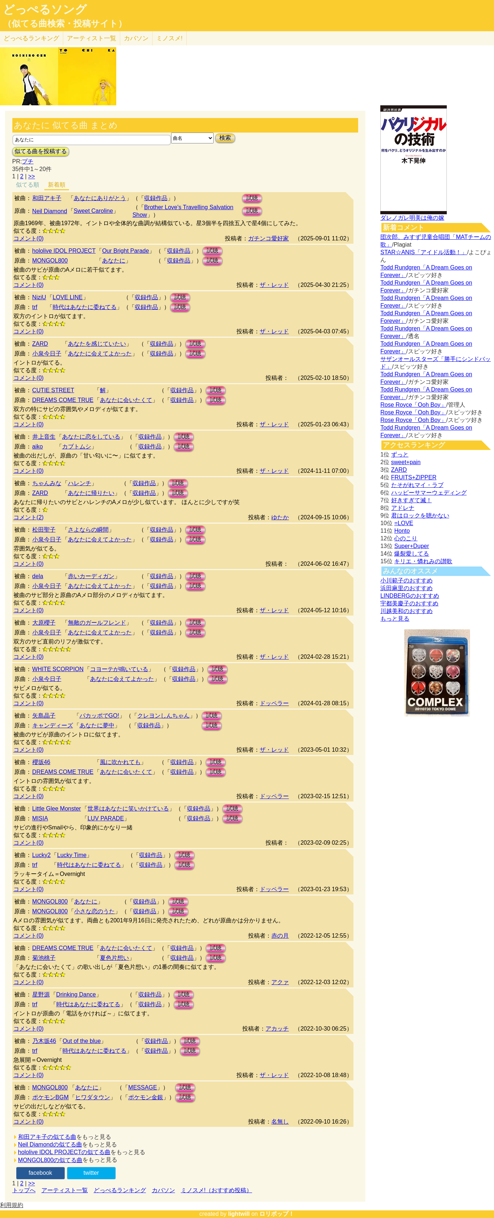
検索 (225, 138)
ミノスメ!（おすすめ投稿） (216, 1190)
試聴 (252, 198)
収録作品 (155, 198)
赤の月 (280, 936)
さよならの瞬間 (88, 530)
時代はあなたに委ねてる (85, 307)
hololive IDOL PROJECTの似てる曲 (64, 1152)
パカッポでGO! (99, 715)
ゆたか (280, 517)
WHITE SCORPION (58, 669)
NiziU (39, 297)
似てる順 (27, 185)
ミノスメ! (169, 38)
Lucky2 (41, 855)
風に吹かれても (120, 762)
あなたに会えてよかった (100, 353)
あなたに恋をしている (91, 437)
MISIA (40, 818)
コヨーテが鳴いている (119, 669)
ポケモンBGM (50, 1097)
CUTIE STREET (53, 390)
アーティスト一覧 (64, 1190)
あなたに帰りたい (91, 493)
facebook (40, 1173)
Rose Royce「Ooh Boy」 (413, 405)
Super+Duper (411, 546)
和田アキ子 (46, 198)
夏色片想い (114, 958)
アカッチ (277, 1029)
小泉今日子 (46, 353)
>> (31, 176)
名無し (280, 1121)
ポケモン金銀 (145, 1097)
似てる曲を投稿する (41, 151)
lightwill (239, 1214)
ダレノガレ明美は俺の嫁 (412, 218)
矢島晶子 (44, 715)
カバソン (136, 38)
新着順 (56, 185)
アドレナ (402, 508)
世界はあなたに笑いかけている (128, 808)
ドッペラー (274, 703)
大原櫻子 (44, 623)
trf (34, 307)
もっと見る (394, 619)
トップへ (24, 1190)
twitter (91, 1173)
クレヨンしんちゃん (163, 715)
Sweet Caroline (93, 211)
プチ (27, 161)
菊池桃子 (44, 958)
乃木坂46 (44, 1041)
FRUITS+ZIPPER (414, 477)
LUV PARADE (106, 818)
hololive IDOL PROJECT (64, 251)
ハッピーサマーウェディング (429, 493)
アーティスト (91, 38)
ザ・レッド (274, 285)
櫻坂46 (41, 762)
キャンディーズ (52, 725)
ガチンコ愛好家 (268, 238)
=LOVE (403, 523)
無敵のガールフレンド (97, 623)
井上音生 (44, 437)
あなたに (113, 260)
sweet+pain (406, 462)
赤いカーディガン (91, 576)
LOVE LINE (68, 297)
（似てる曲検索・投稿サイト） (65, 23)
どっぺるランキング (120, 1190)
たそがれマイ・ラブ (417, 485)
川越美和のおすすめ (406, 611)
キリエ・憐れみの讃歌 (423, 561)
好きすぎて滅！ (411, 500)
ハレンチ (79, 483)
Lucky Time (71, 855)
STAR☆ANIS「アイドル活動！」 (423, 252)
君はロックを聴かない (420, 515)
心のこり (405, 538)
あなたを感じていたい (97, 344)
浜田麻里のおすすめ (406, 588)
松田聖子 (44, 530)
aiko (37, 446)
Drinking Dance (76, 994)
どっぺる (31, 38)
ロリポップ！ (276, 1214)
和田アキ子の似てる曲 (47, 1137)
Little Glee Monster (56, 808)
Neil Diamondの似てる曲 (50, 1144)
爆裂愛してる (411, 554)
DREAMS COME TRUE (63, 400)
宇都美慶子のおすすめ (409, 603)
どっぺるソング (45, 9)
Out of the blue (81, 1041)
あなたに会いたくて (126, 400)
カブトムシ (76, 446)
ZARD (40, 344)
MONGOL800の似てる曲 (50, 1160)
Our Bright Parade (125, 251)
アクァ (280, 982)
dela (37, 576)
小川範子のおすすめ (406, 580)
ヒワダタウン (92, 1097)
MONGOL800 (50, 260)
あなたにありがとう (100, 198)
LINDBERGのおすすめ (409, 596)
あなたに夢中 (97, 725)
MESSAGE (142, 1087)
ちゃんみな (46, 483)
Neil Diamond (49, 211)
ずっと (400, 454)
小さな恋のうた (94, 911)
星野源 (41, 994)
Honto (402, 531)
